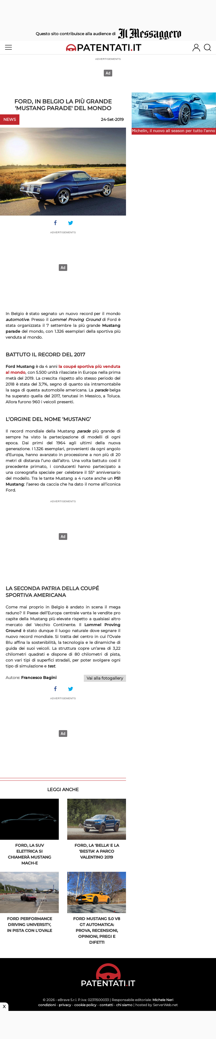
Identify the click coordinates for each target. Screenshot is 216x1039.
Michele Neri (162, 1000)
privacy (65, 1005)
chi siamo (124, 1005)
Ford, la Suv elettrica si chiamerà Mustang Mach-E (29, 854)
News (9, 119)
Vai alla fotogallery (105, 678)
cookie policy (85, 1005)
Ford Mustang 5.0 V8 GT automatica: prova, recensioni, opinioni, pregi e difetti (96, 930)
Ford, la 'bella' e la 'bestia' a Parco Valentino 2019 (97, 851)
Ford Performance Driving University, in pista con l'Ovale (29, 924)
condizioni (47, 1005)
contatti (106, 1005)
